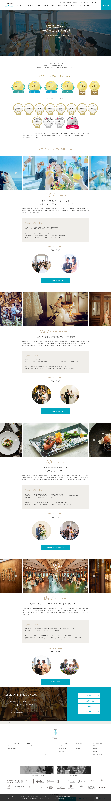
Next (94, 172)
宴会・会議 (61, 751)
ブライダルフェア (12, 745)
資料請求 (88, 706)
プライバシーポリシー (98, 753)
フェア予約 (89, 695)
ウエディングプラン (12, 748)
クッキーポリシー (15, 798)
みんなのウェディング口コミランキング (55, 98)
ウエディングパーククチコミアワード (30, 137)
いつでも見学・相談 (88, 700)
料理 (44, 742)
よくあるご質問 (61, 2)
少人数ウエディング (63, 745)
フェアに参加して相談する (55, 280)
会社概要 (95, 751)
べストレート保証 (63, 742)
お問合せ (88, 711)
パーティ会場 (29, 745)
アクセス (75, 2)
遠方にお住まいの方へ (64, 748)
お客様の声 (45, 753)
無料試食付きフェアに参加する (55, 547)
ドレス (44, 748)
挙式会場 (28, 742)
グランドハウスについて (13, 742)
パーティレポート (47, 751)
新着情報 (69, 2)
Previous (16, 172)
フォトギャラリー (47, 756)
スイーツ (45, 745)
